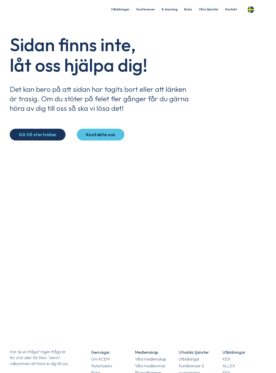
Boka (188, 9)
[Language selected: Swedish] (252, 9)
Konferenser (145, 9)
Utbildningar (120, 9)
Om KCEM (100, 359)
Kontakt (231, 9)
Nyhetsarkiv (101, 365)
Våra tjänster (208, 9)
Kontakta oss (100, 134)
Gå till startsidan (37, 134)
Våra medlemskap (150, 359)
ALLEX (229, 365)
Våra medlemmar (150, 365)
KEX (226, 359)
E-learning (169, 9)
